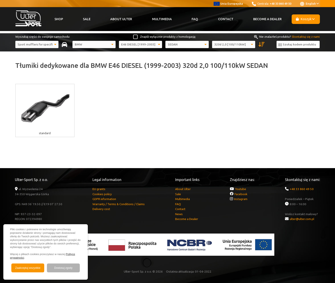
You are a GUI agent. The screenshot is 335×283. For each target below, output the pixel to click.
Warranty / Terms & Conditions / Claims (118, 204)
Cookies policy (102, 194)
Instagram (240, 199)
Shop (58, 19)
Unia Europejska (228, 3)
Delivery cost (101, 209)
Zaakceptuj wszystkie (27, 267)
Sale (86, 19)
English (309, 4)
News (179, 214)
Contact (225, 19)
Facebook (241, 194)
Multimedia (162, 19)
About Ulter (121, 19)
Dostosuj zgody (63, 267)
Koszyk (305, 19)
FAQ (195, 19)
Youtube (240, 189)
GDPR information (104, 199)
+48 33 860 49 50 (280, 3)
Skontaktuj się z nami (306, 36)
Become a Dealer (267, 19)
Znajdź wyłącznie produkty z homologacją (167, 36)
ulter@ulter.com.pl (302, 219)
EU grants (98, 189)
